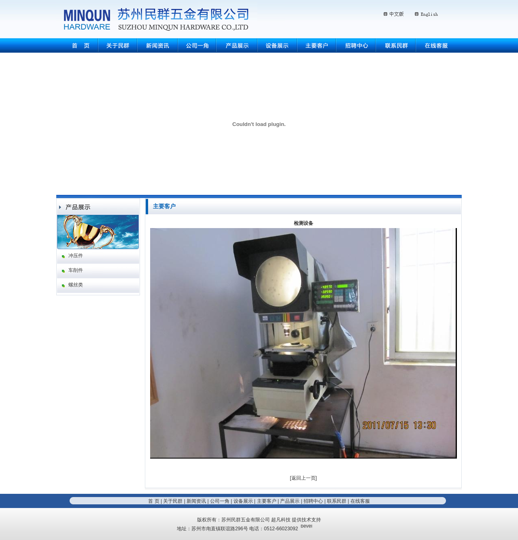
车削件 (75, 270)
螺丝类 (75, 285)
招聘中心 (313, 501)
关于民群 (173, 501)
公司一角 (219, 501)
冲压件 (75, 255)
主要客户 (266, 501)
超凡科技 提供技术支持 (296, 520)
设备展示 (243, 501)
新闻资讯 (196, 501)
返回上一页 (303, 478)
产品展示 (289, 501)
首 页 (153, 501)
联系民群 (336, 501)
